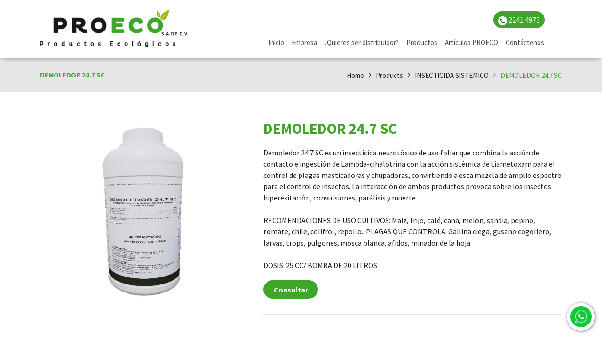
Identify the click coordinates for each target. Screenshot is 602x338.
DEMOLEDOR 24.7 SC (531, 75)
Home (355, 75)
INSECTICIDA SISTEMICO (452, 75)
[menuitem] (276, 43)
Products (389, 75)
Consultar (291, 289)
